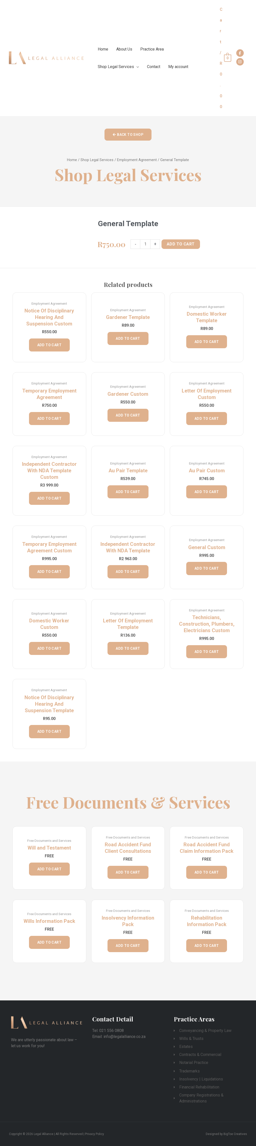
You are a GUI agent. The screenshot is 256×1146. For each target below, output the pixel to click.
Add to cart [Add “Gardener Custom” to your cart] (128, 415)
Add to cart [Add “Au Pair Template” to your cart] (128, 492)
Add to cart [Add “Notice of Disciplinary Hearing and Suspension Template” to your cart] (49, 731)
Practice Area (152, 49)
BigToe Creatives (235, 1134)
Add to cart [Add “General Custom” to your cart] (206, 568)
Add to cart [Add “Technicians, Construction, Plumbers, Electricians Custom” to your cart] (206, 652)
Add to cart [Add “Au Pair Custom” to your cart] (206, 492)
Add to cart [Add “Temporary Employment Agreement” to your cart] (49, 419)
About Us (124, 49)
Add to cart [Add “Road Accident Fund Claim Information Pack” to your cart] (206, 872)
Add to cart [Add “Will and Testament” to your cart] (49, 869)
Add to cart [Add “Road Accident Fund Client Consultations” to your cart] (128, 872)
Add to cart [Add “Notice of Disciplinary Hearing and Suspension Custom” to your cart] (49, 345)
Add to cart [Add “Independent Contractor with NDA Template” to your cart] (128, 572)
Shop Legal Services (116, 66)
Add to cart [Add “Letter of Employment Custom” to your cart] (206, 419)
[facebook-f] (240, 53)
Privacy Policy (94, 1134)
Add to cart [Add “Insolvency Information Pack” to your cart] (128, 946)
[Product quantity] (145, 244)
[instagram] (240, 62)
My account (178, 66)
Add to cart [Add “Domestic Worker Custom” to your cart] (49, 648)
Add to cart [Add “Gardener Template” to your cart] (128, 338)
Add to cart (180, 244)
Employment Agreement (137, 160)
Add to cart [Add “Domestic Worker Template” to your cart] (206, 342)
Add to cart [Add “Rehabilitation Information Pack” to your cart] (206, 946)
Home (103, 49)
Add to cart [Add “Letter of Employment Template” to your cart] (128, 648)
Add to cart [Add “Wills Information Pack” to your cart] (49, 942)
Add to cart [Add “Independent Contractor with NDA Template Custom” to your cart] (49, 498)
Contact (153, 66)
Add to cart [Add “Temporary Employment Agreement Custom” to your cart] (49, 572)
